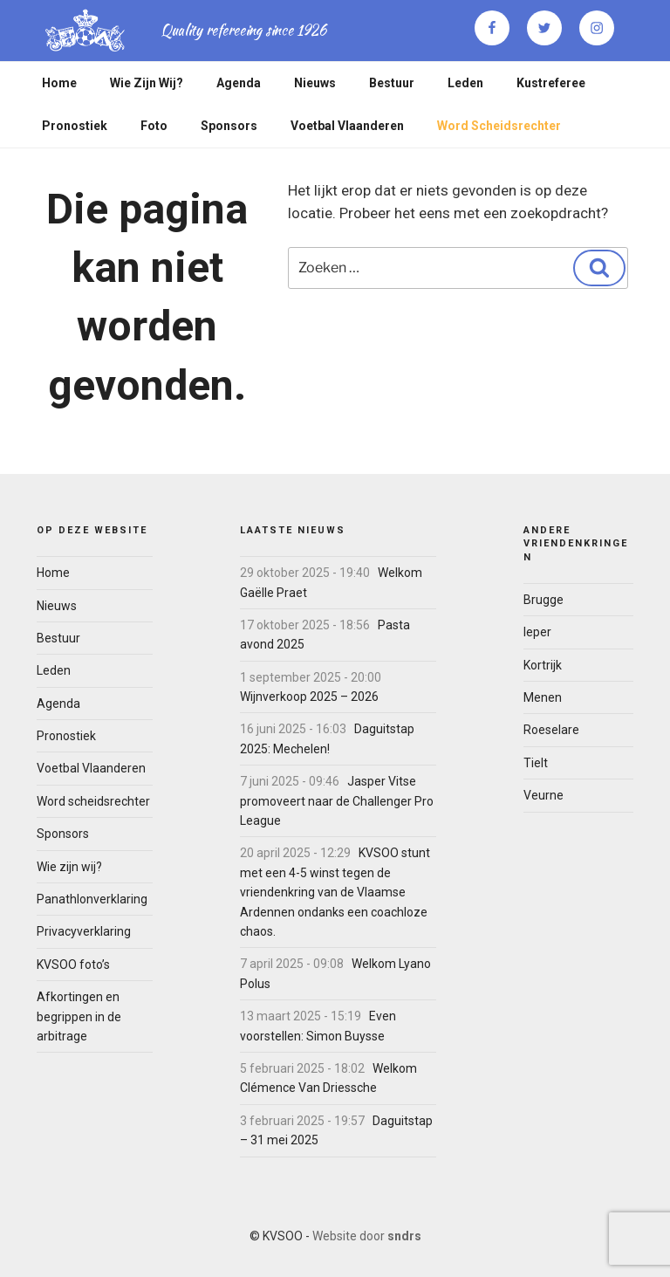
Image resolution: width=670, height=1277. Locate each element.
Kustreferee (550, 83)
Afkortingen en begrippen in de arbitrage (79, 1016)
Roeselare (551, 730)
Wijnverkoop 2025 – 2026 (309, 697)
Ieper (537, 632)
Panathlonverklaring (92, 899)
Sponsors (229, 126)
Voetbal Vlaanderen (347, 126)
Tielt (535, 763)
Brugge (543, 600)
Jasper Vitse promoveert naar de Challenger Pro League (337, 800)
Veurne (543, 795)
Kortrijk (542, 665)
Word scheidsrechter (499, 126)
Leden (465, 83)
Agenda (238, 83)
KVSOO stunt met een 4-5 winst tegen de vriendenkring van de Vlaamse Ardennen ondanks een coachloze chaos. (335, 892)
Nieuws (315, 83)
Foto (154, 126)
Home (59, 83)
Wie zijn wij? (146, 83)
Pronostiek (74, 126)
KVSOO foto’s (73, 964)
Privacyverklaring (84, 931)
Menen (542, 697)
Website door (366, 1236)
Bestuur (391, 83)
